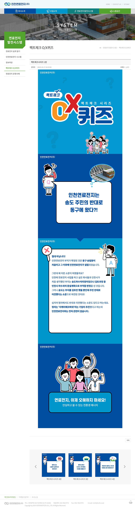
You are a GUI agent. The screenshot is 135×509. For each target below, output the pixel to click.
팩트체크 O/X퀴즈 (13, 68)
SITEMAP (126, 4)
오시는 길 (35, 497)
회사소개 (20, 11)
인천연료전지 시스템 (13, 56)
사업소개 (52, 11)
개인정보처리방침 (10, 497)
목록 (128, 440)
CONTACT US (117, 4)
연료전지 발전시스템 (83, 11)
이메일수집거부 (24, 497)
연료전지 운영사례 (13, 73)
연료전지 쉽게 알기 (13, 51)
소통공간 (115, 11)
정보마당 (9, 62)
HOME (108, 4)
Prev (35, 466)
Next (125, 466)
